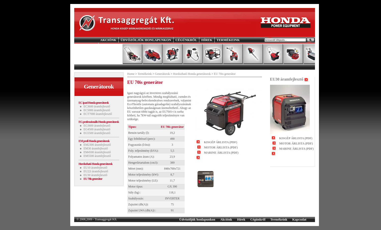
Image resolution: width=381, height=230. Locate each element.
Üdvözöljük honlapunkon (197, 219)
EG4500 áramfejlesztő (97, 129)
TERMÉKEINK (228, 40)
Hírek (241, 219)
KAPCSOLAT (111, 45)
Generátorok (162, 74)
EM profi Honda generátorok (94, 141)
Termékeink (145, 74)
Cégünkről (257, 219)
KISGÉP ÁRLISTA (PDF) (220, 142)
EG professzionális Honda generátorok (99, 122)
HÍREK (206, 40)
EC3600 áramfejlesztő (97, 106)
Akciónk (226, 219)
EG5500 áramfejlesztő (97, 133)
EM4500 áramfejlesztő (97, 152)
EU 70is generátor (93, 179)
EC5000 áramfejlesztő (97, 110)
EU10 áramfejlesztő (95, 167)
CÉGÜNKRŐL (186, 40)
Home (131, 74)
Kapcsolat (299, 219)
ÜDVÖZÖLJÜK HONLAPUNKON (146, 40)
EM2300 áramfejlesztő (97, 144)
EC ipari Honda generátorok (94, 102)
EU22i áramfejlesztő (96, 171)
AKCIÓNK (108, 40)
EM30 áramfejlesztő (96, 148)
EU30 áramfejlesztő (95, 175)
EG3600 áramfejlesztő (97, 125)
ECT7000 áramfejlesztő (98, 114)
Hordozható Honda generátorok (95, 164)
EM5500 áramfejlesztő (97, 156)
